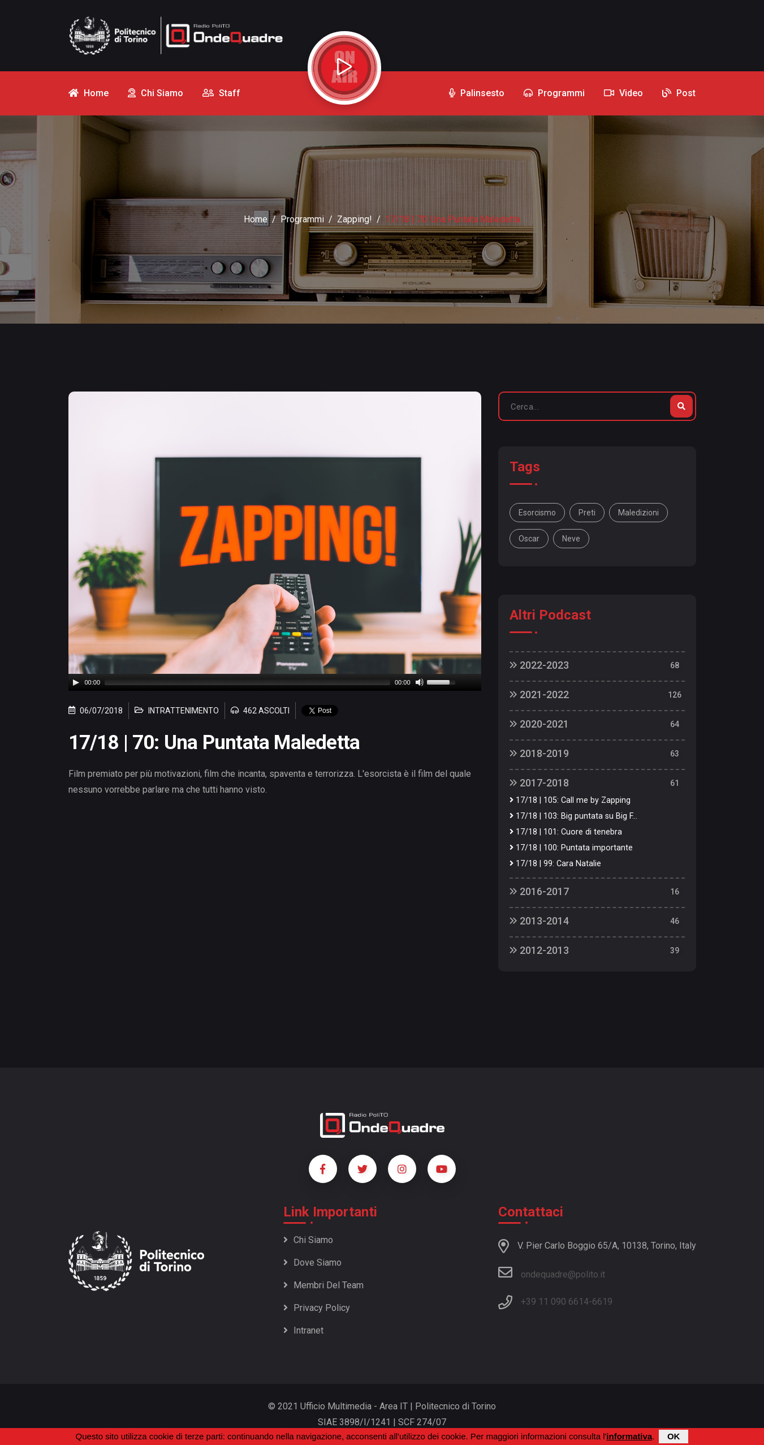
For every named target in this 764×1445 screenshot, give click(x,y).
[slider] (247, 682)
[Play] (75, 682)
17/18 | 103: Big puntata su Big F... (573, 816)
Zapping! (354, 219)
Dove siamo (312, 1262)
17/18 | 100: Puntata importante (571, 848)
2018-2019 (539, 753)
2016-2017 (539, 891)
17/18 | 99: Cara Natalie (555, 863)
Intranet (303, 1330)
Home (255, 219)
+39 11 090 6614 (555, 1301)
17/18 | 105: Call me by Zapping (570, 800)
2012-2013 (539, 950)
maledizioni (638, 512)
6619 (602, 1301)
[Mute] (419, 682)
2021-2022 (539, 694)
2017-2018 (539, 783)
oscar (529, 538)
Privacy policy (316, 1307)
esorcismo (537, 512)
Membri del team (323, 1285)
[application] (274, 682)
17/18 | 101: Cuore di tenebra (566, 832)
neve (571, 538)
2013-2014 (539, 921)
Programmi (302, 219)
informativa (629, 1436)
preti (587, 512)
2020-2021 (539, 724)
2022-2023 (539, 665)
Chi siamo (308, 1240)
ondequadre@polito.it (551, 1272)
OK (673, 1436)
